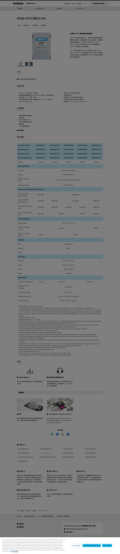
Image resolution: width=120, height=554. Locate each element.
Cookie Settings (76, 545)
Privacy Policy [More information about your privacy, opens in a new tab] (15, 551)
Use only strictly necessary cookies (91, 545)
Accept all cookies (107, 545)
